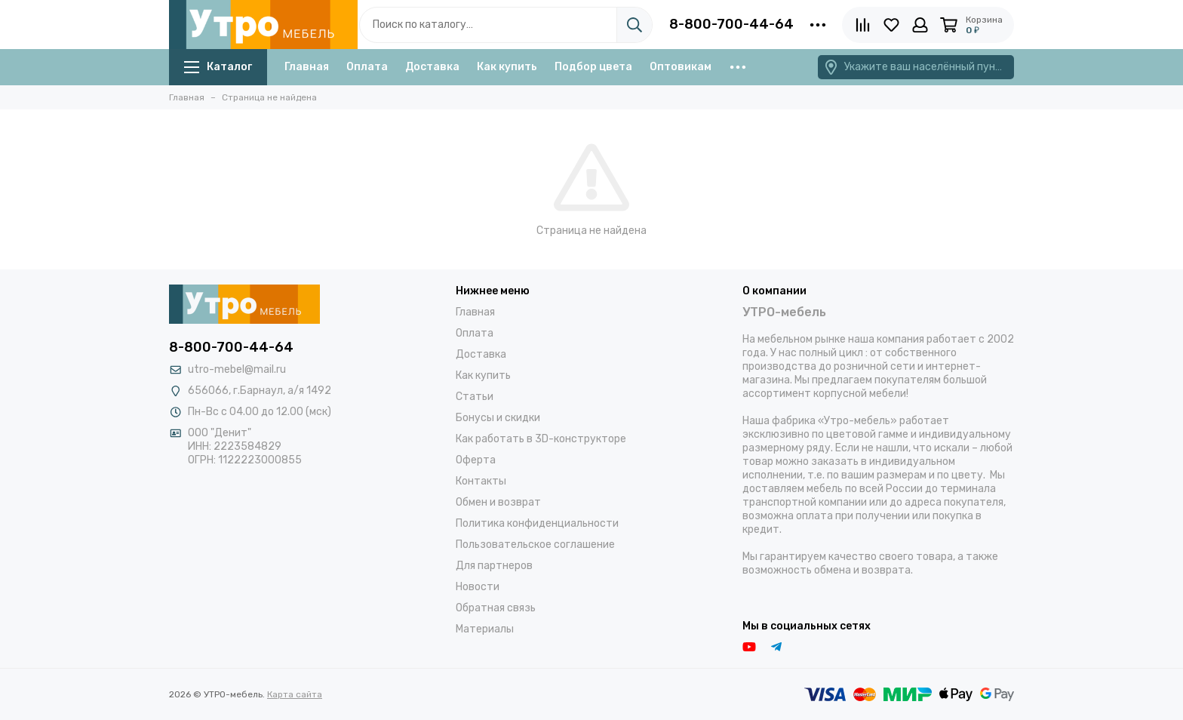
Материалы (485, 629)
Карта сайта (294, 694)
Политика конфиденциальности (537, 523)
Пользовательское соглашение (535, 544)
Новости (477, 586)
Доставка (432, 66)
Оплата (367, 66)
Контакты (481, 481)
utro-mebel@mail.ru (237, 369)
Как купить (507, 66)
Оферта (476, 460)
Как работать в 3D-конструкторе (541, 438)
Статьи (474, 396)
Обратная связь (496, 608)
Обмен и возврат (498, 502)
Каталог (218, 66)
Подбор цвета (593, 66)
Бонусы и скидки (498, 417)
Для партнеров (494, 565)
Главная (306, 66)
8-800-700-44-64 (731, 24)
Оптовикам (680, 66)
